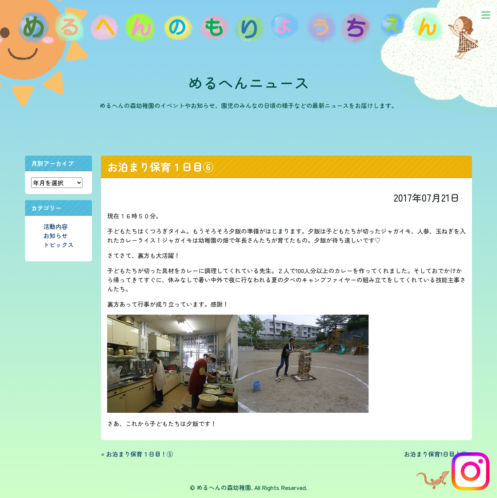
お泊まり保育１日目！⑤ (139, 453)
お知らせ (55, 235)
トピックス (58, 244)
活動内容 (55, 226)
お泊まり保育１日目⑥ (160, 166)
